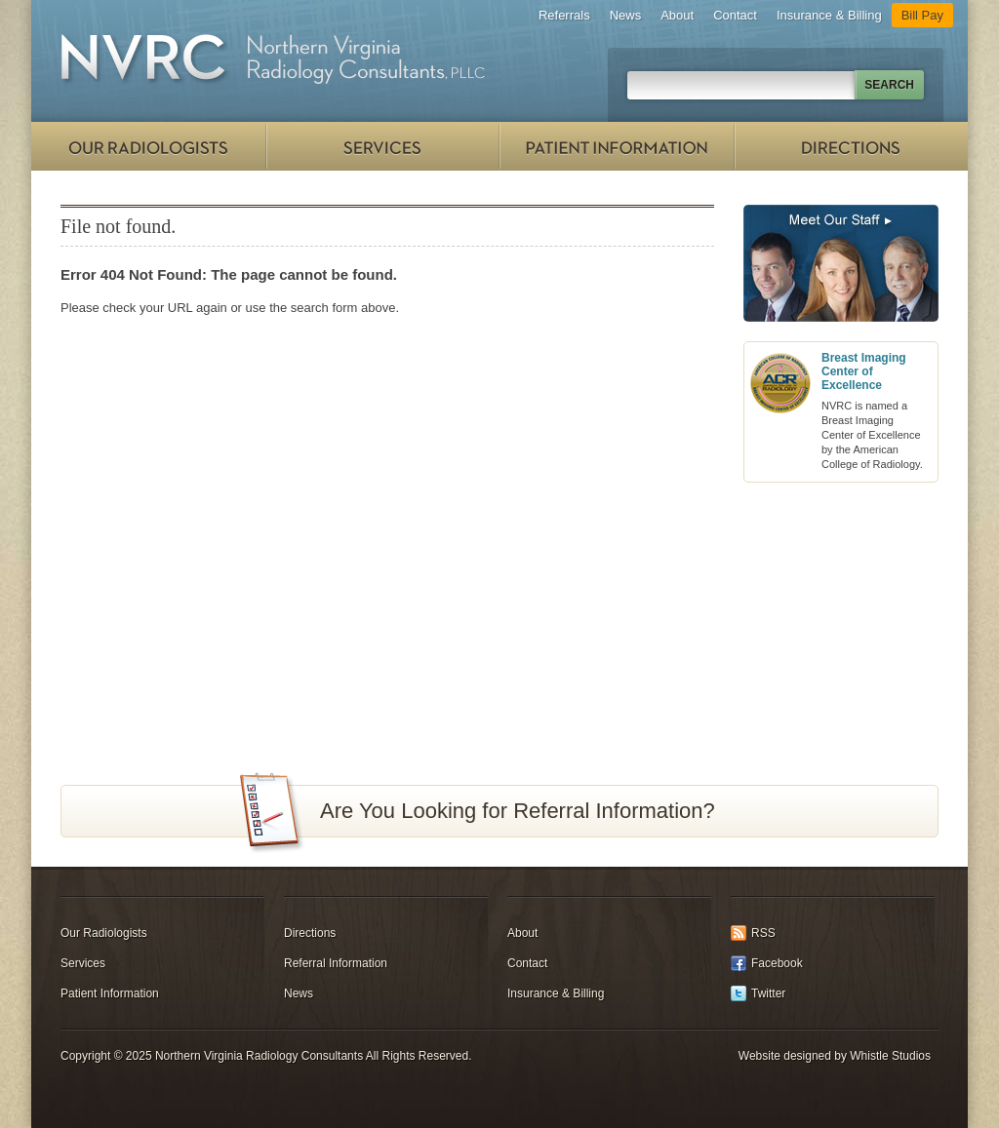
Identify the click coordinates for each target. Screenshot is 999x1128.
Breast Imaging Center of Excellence (863, 371)
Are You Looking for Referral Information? (517, 810)
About (677, 15)
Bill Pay (922, 15)
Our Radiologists (148, 146)
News (626, 15)
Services (382, 146)
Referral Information (335, 963)
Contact (735, 15)
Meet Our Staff (841, 263)
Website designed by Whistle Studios (835, 1056)
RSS (763, 933)
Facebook (777, 963)
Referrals (564, 15)
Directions (851, 146)
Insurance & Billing (829, 15)
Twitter (768, 993)
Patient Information (617, 146)
